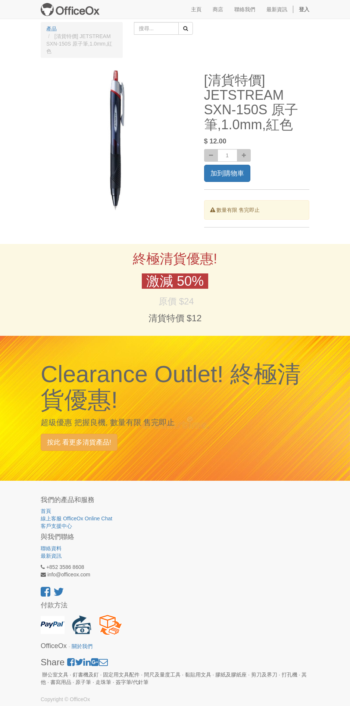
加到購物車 (227, 173)
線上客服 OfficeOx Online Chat (76, 518)
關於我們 (82, 646)
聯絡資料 (51, 548)
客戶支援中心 (56, 526)
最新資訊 (51, 556)
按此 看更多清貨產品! (79, 442)
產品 (51, 29)
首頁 (46, 511)
